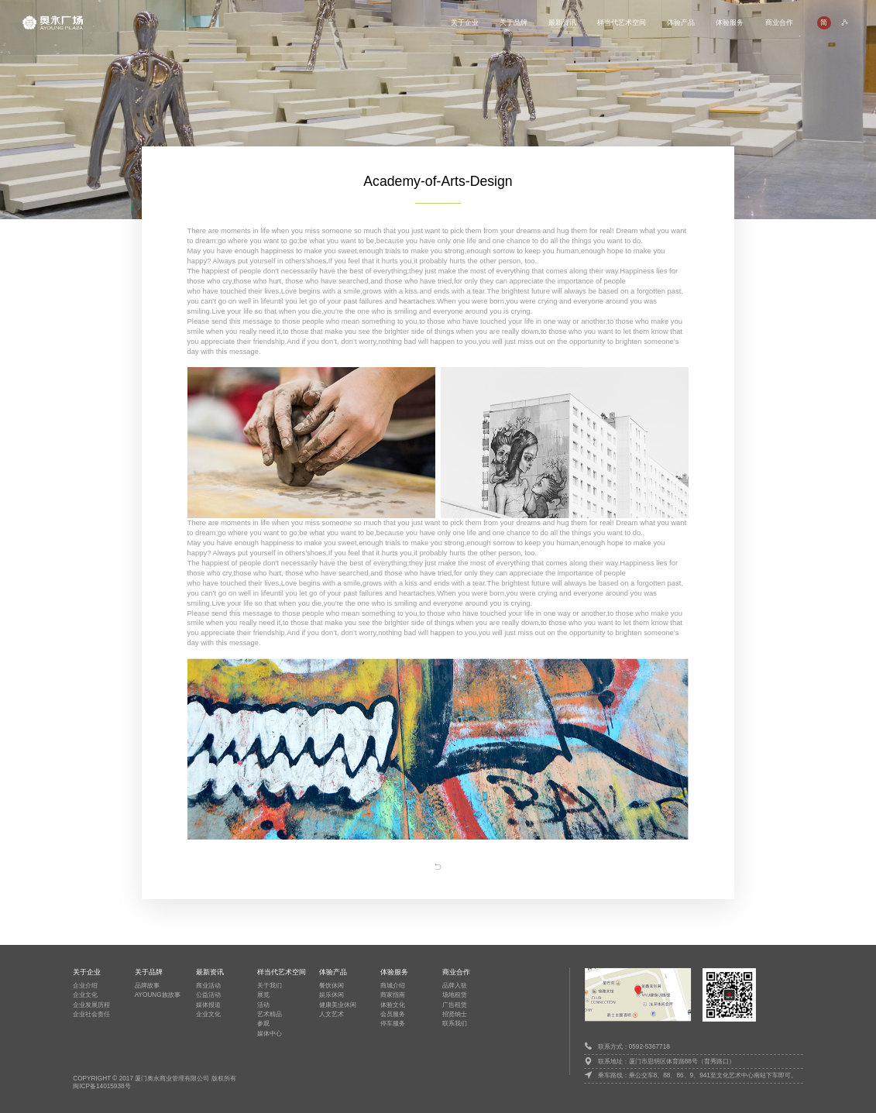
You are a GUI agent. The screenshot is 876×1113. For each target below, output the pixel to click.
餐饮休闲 (331, 985)
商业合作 (779, 22)
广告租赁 (454, 1004)
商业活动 (208, 985)
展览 (263, 994)
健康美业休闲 (337, 1004)
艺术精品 (269, 1014)
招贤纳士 (454, 1014)
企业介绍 (85, 985)
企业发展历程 (91, 1004)
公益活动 (208, 994)
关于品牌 (513, 22)
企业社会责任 (91, 1014)
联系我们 (454, 1023)
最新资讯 (562, 22)
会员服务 (392, 1014)
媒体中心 (269, 1033)
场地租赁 (454, 994)
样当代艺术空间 (621, 22)
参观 (263, 1023)
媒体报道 (208, 1004)
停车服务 (392, 1023)
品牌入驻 (454, 985)
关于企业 (465, 22)
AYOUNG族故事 (157, 994)
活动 (263, 1004)
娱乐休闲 (331, 994)
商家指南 (392, 994)
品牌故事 (147, 985)
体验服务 (730, 22)
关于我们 (269, 985)
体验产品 (681, 22)
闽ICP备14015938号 (101, 1086)
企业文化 (85, 994)
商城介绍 (392, 985)
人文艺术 (331, 1014)
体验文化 (392, 1004)
